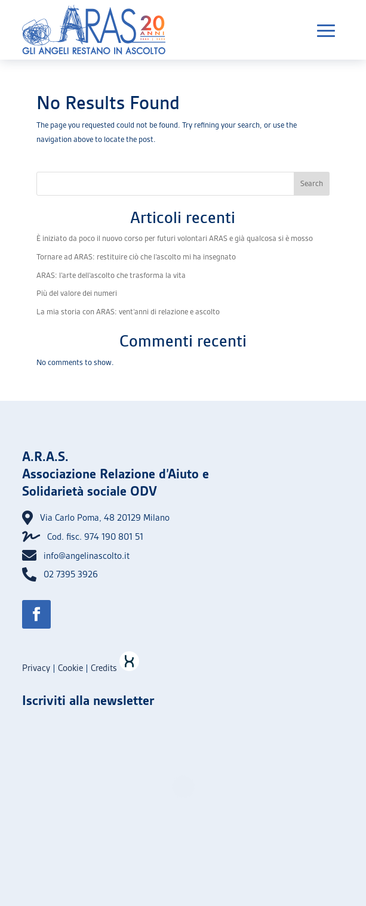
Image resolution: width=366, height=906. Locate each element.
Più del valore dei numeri (76, 293)
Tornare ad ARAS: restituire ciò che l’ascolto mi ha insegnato (136, 256)
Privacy (36, 668)
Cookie (70, 668)
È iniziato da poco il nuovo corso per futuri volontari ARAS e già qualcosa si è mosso (174, 238)
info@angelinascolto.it (87, 556)
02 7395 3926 (71, 574)
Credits (115, 668)
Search (311, 183)
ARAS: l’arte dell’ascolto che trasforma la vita (111, 275)
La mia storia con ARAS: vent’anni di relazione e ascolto (128, 311)
